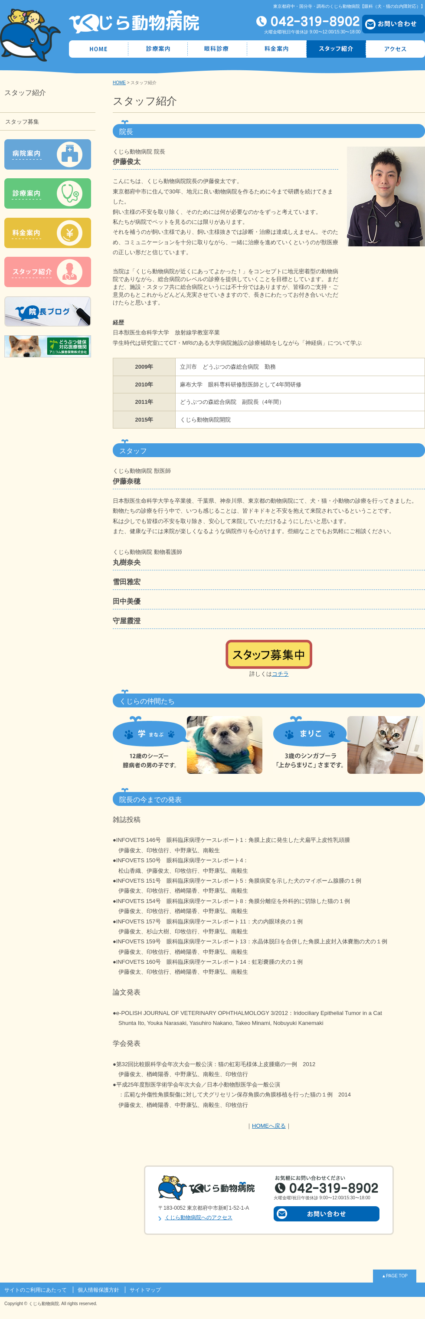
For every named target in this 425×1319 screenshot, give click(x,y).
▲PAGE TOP (395, 1275)
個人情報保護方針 (98, 1290)
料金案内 (277, 49)
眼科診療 (217, 49)
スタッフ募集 (22, 121)
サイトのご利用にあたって (35, 1290)
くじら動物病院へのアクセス (198, 1217)
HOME (98, 49)
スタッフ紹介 (336, 49)
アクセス (395, 49)
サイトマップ (145, 1290)
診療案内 (158, 49)
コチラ (280, 674)
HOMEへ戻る (269, 1126)
